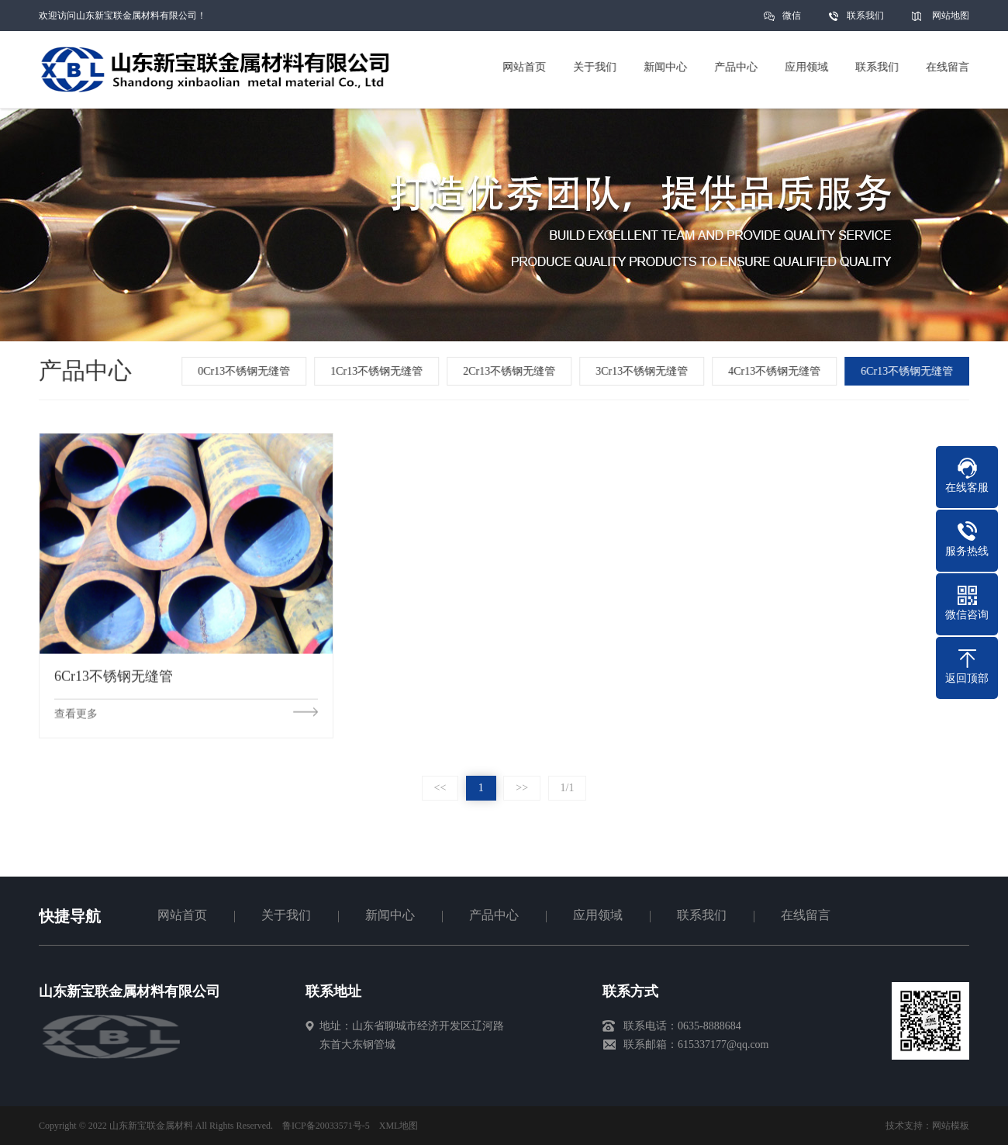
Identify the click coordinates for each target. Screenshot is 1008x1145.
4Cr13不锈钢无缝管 (776, 371)
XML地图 (399, 1125)
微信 (791, 20)
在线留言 (805, 915)
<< (440, 788)
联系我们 (865, 15)
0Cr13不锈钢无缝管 (245, 371)
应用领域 (598, 915)
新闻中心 (390, 915)
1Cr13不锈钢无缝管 (378, 371)
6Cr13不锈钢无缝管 (908, 371)
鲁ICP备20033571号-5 (326, 1125)
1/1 (568, 788)
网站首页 (182, 915)
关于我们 (286, 915)
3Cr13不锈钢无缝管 (643, 371)
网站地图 (950, 15)
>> (522, 788)
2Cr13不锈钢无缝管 (510, 371)
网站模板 (950, 1125)
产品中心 (494, 915)
